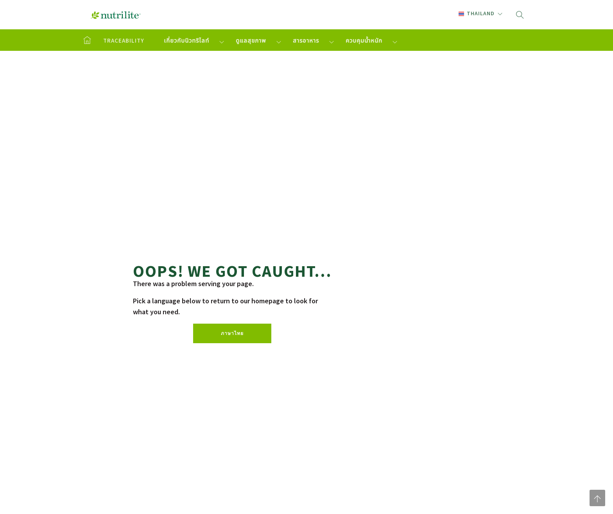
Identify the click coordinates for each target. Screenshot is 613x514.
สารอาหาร (306, 40)
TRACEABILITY (123, 40)
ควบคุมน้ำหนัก (364, 40)
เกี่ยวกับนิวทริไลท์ (186, 40)
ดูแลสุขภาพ (251, 40)
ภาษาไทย (232, 333)
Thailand (477, 13)
